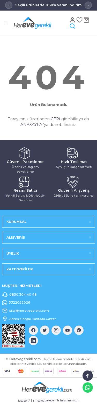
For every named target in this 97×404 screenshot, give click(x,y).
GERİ (55, 118)
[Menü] (6, 23)
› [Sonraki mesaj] (88, 5)
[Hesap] (72, 19)
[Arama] (72, 26)
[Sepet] (86, 19)
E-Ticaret (38, 400)
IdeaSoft (24, 400)
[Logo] (40, 23)
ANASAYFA (31, 124)
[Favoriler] (79, 19)
